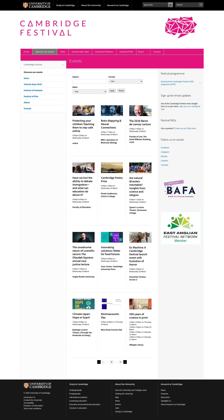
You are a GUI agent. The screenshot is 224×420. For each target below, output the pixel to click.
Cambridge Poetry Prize (112, 179)
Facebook (165, 148)
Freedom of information (33, 406)
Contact (157, 51)
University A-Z (29, 397)
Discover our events (45, 51)
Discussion (165, 397)
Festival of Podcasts (104, 51)
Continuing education (78, 401)
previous (98, 362)
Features (164, 394)
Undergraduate (75, 390)
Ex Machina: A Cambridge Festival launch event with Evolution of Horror (138, 256)
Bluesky (164, 156)
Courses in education (78, 408)
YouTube (164, 165)
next (124, 362)
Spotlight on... (166, 401)
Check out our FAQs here (185, 128)
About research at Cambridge (173, 404)
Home (26, 51)
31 (120, 362)
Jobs (117, 408)
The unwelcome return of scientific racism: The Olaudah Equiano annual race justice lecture (83, 255)
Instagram (165, 152)
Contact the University (33, 400)
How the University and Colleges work (131, 390)
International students (78, 397)
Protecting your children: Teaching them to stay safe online (83, 126)
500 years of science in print (138, 315)
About (141, 51)
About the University (91, 5)
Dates (75, 87)
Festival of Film (126, 51)
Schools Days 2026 (80, 51)
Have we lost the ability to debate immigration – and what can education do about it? (82, 186)
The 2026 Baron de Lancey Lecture (140, 122)
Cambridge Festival (33, 65)
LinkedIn (164, 161)
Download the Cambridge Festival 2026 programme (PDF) (177, 83)
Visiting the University (124, 394)
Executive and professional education (84, 404)
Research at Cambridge (118, 5)
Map (117, 397)
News (62, 51)
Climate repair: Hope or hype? (81, 315)
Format (112, 77)
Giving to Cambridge (123, 412)
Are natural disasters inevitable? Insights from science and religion (137, 186)
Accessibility (29, 403)
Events (118, 404)
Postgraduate (74, 394)
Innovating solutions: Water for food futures (110, 250)
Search (75, 77)
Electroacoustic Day (110, 315)
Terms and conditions (32, 408)
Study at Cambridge (65, 5)
